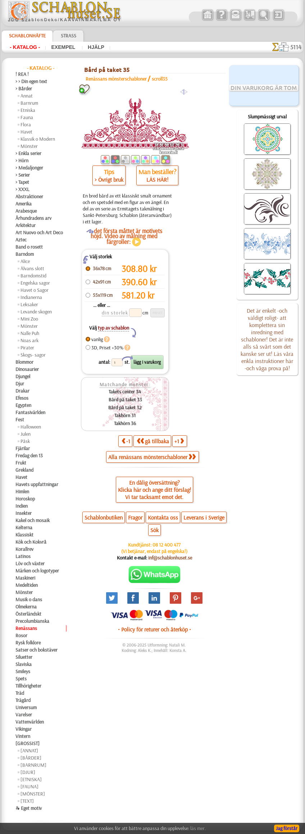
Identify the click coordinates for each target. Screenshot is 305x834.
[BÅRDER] (31, 757)
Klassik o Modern (38, 139)
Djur (19, 383)
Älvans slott (32, 268)
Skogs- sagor (33, 355)
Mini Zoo (29, 319)
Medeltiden (26, 585)
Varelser (23, 714)
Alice (25, 261)
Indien (21, 506)
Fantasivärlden (30, 412)
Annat (27, 95)
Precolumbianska (32, 621)
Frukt (20, 462)
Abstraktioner (29, 196)
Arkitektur (25, 225)
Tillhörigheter (28, 686)
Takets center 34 (125, 391)
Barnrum (29, 103)
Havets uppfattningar (36, 484)
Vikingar (23, 729)
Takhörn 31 (125, 415)
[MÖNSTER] (33, 793)
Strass (68, 35)
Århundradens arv (33, 218)
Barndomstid (33, 275)
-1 (126, 441)
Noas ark (29, 340)
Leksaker (29, 304)
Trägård (23, 700)
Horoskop (25, 498)
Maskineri (25, 578)
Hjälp (96, 47)
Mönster (29, 146)
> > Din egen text (31, 81)
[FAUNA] (29, 786)
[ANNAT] (29, 750)
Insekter (23, 513)
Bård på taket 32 (125, 407)
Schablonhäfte (27, 35)
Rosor (21, 635)
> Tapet (22, 182)
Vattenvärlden (29, 722)
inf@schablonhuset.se (170, 557)
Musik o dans (28, 599)
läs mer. (198, 828)
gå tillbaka (153, 441)
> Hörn (21, 160)
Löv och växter (30, 563)
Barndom (24, 254)
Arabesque (26, 211)
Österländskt (28, 614)
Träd (19, 693)
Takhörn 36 (125, 423)
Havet (26, 131)
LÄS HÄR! (157, 179)
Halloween (31, 426)
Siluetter (23, 657)
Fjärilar (22, 448)
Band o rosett (29, 247)
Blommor (24, 362)
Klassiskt (24, 534)
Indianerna (31, 297)
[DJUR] (28, 772)
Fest (19, 419)
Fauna (27, 117)
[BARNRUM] (33, 765)
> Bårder (23, 88)
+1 (179, 441)
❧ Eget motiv (28, 808)
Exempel (64, 47)
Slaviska (23, 664)
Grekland (24, 470)
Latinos (23, 556)
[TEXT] (27, 801)
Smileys (22, 671)
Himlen (22, 491)
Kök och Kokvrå (30, 542)
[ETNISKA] (31, 779)
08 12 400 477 (166, 544)
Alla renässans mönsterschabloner (152, 457)
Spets (21, 678)
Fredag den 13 (29, 455)
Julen (26, 434)
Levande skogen (36, 311)
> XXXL (22, 189)
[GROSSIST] (27, 743)
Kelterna (23, 527)
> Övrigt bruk (109, 179)
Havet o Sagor (35, 290)
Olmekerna (26, 606)
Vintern (22, 736)
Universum (26, 707)
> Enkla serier (28, 153)
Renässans (26, 628)
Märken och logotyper (37, 570)
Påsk (25, 441)
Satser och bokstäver (36, 650)
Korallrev (24, 549)
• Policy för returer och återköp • (154, 629)
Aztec (21, 239)
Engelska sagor (35, 283)
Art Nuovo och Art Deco (39, 232)
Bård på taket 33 (125, 399)
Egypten (23, 405)
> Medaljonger (29, 167)
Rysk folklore (28, 642)
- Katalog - (25, 47)
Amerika (23, 203)
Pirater (27, 347)
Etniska (28, 110)
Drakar (22, 390)
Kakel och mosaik (32, 520)
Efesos (21, 398)
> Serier (22, 175)
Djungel (22, 376)
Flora (26, 124)
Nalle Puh (30, 333)
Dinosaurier (27, 369)
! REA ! (22, 74)
